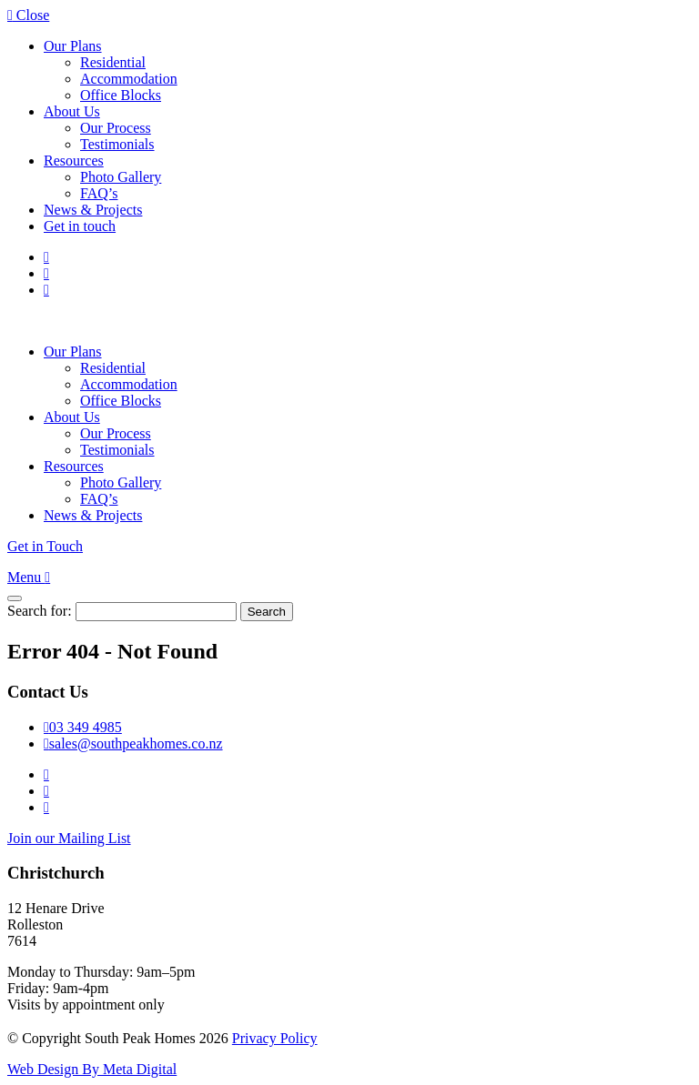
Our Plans (73, 46)
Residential (113, 62)
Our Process (115, 128)
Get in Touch (45, 546)
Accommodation (128, 78)
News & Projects (93, 209)
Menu (28, 577)
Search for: (39, 610)
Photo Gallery (120, 177)
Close (28, 15)
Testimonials (117, 144)
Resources (74, 160)
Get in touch (80, 226)
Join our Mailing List (69, 838)
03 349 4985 (83, 727)
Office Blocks (120, 95)
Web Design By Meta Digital (92, 1069)
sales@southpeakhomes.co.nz (133, 743)
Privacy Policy (275, 1038)
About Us (72, 111)
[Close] (14, 598)
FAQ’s (99, 193)
